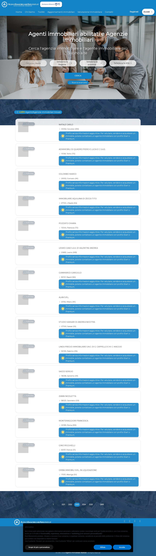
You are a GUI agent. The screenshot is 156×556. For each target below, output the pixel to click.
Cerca (78, 76)
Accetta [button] (122, 547)
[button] (63, 63)
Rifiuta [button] (102, 547)
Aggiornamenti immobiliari (61, 12)
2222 (70, 504)
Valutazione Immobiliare (90, 12)
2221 (63, 504)
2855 (102, 504)
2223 (77, 505)
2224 (84, 504)
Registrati (134, 12)
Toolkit (41, 12)
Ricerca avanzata (78, 82)
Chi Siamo (30, 12)
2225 (91, 504)
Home (19, 12)
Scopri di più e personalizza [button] (39, 547)
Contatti (109, 12)
